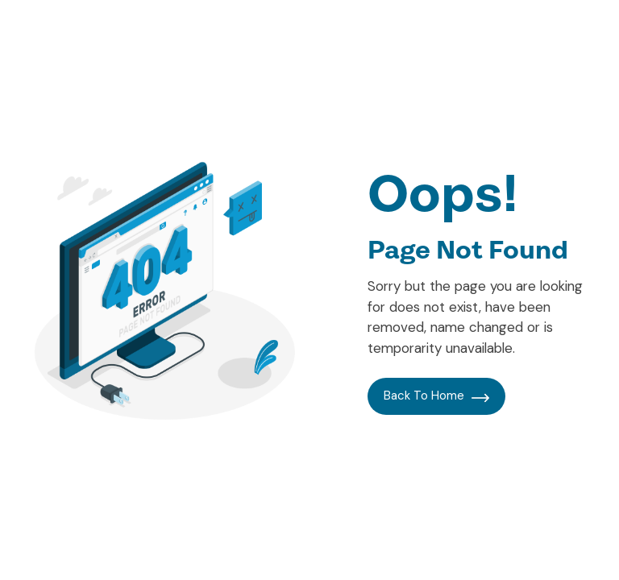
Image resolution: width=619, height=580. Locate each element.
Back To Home (436, 395)
